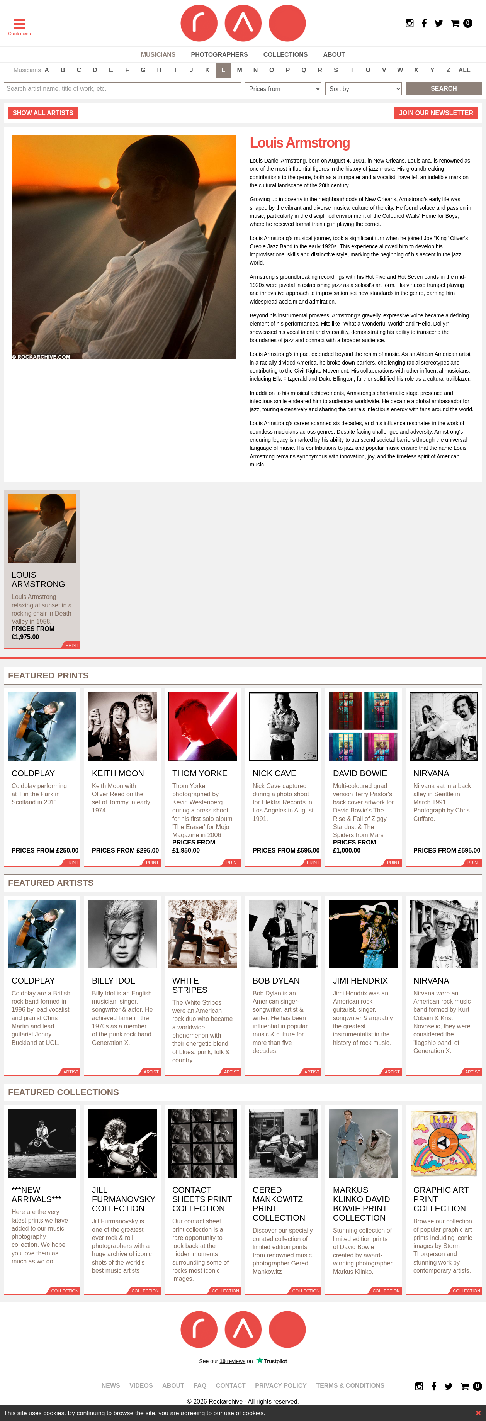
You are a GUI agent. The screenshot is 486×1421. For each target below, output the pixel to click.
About (334, 54)
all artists (43, 113)
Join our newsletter (436, 113)
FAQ (200, 1385)
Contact (231, 1385)
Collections (285, 54)
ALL (465, 70)
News (111, 1385)
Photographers (219, 54)
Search (444, 88)
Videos (141, 1385)
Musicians (158, 54)
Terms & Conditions (350, 1385)
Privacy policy (281, 1385)
